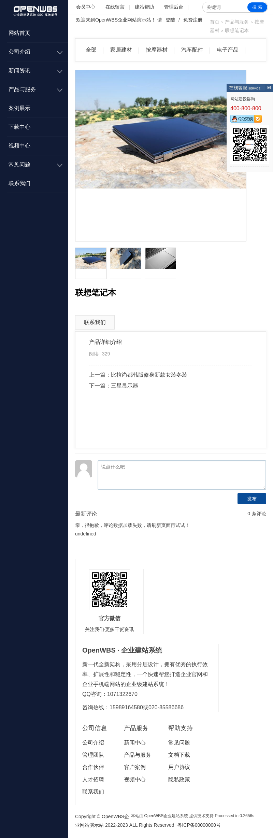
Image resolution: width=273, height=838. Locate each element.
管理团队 (93, 755)
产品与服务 (22, 89)
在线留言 (115, 7)
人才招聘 (93, 779)
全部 (91, 50)
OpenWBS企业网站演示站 (123, 20)
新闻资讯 (19, 70)
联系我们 (19, 183)
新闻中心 (135, 742)
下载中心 (19, 127)
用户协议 (179, 767)
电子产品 (228, 50)
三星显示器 (124, 386)
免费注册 (192, 20)
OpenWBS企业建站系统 (166, 815)
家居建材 (121, 50)
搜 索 (257, 7)
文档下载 (179, 755)
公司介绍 (19, 52)
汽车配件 (192, 50)
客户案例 (135, 767)
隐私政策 (179, 779)
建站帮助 (144, 7)
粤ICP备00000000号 (199, 825)
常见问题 (19, 164)
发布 (252, 498)
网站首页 (19, 33)
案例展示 (19, 108)
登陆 (170, 20)
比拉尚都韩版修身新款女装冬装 (149, 375)
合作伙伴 (93, 767)
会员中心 (85, 7)
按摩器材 (157, 50)
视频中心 (19, 146)
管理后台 (173, 7)
